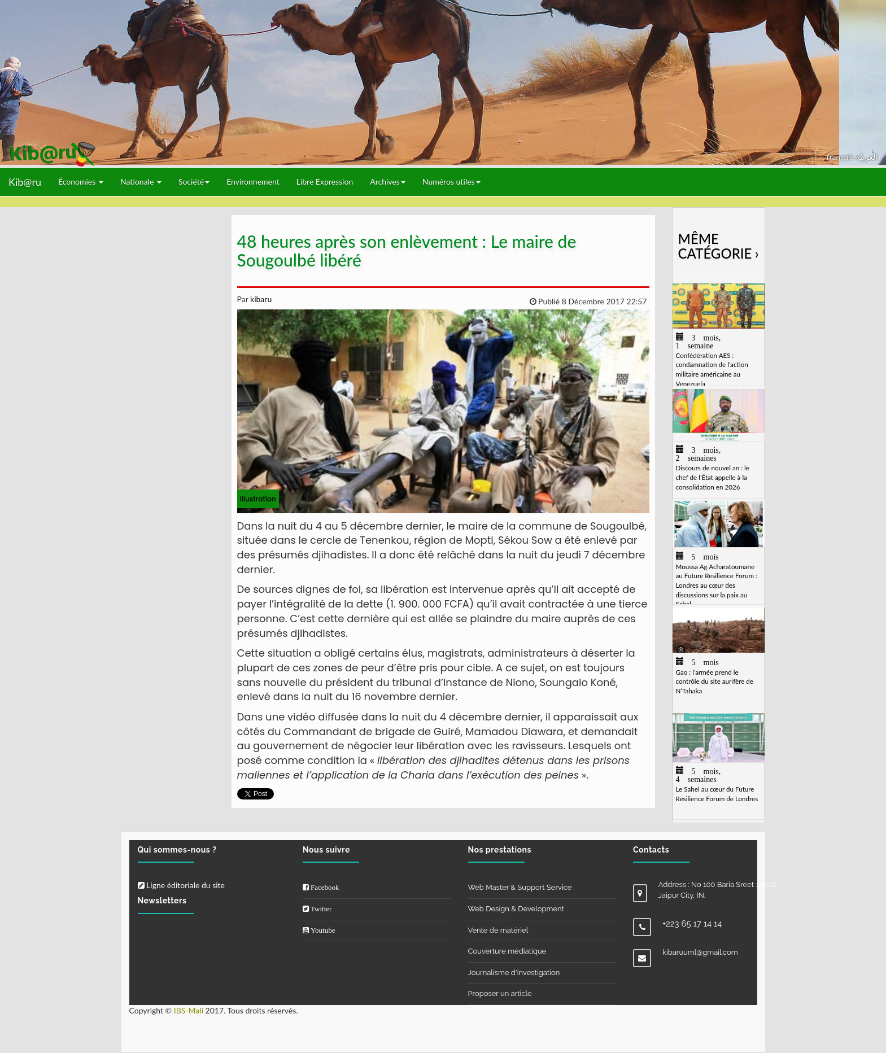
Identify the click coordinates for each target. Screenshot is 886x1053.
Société (194, 181)
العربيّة (867, 156)
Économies (80, 181)
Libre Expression (324, 181)
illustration (258, 499)
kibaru (260, 299)
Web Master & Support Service (520, 887)
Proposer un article (500, 993)
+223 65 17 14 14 (692, 924)
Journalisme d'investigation (514, 972)
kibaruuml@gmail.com (700, 952)
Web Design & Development (516, 909)
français (841, 156)
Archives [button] (387, 181)
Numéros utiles (451, 181)
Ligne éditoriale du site (181, 885)
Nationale (141, 181)
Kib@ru (24, 182)
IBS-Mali (188, 1010)
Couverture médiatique (507, 951)
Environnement (253, 181)
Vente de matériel (498, 930)
